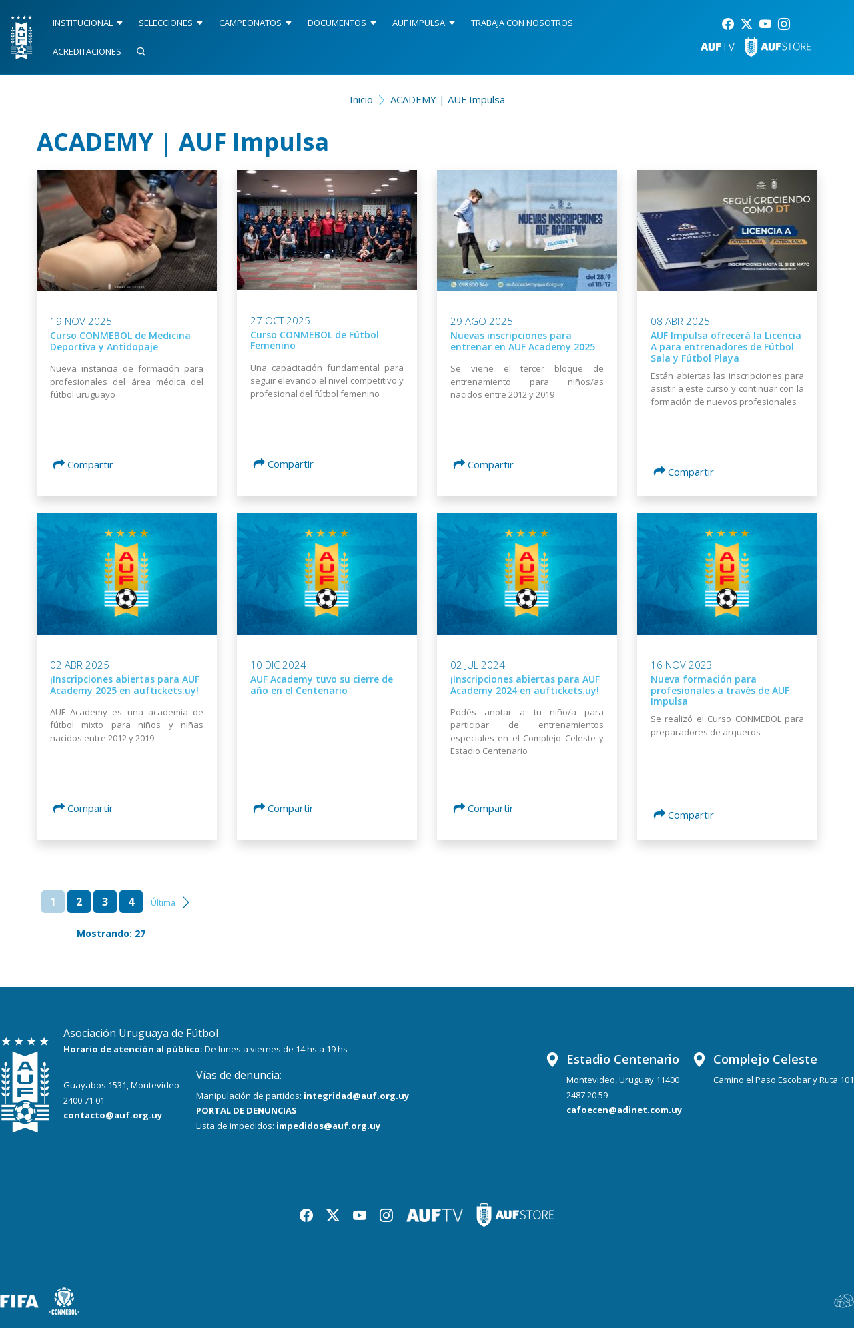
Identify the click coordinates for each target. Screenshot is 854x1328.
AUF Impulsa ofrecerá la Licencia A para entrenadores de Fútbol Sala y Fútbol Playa (726, 346)
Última (163, 902)
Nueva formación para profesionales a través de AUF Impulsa (720, 690)
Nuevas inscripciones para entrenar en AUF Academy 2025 (522, 341)
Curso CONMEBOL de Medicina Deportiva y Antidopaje (120, 341)
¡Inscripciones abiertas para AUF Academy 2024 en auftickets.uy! (525, 685)
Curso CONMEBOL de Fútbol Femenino (314, 340)
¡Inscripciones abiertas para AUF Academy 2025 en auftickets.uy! (124, 685)
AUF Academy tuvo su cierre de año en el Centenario (321, 685)
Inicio (361, 99)
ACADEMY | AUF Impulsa (447, 99)
